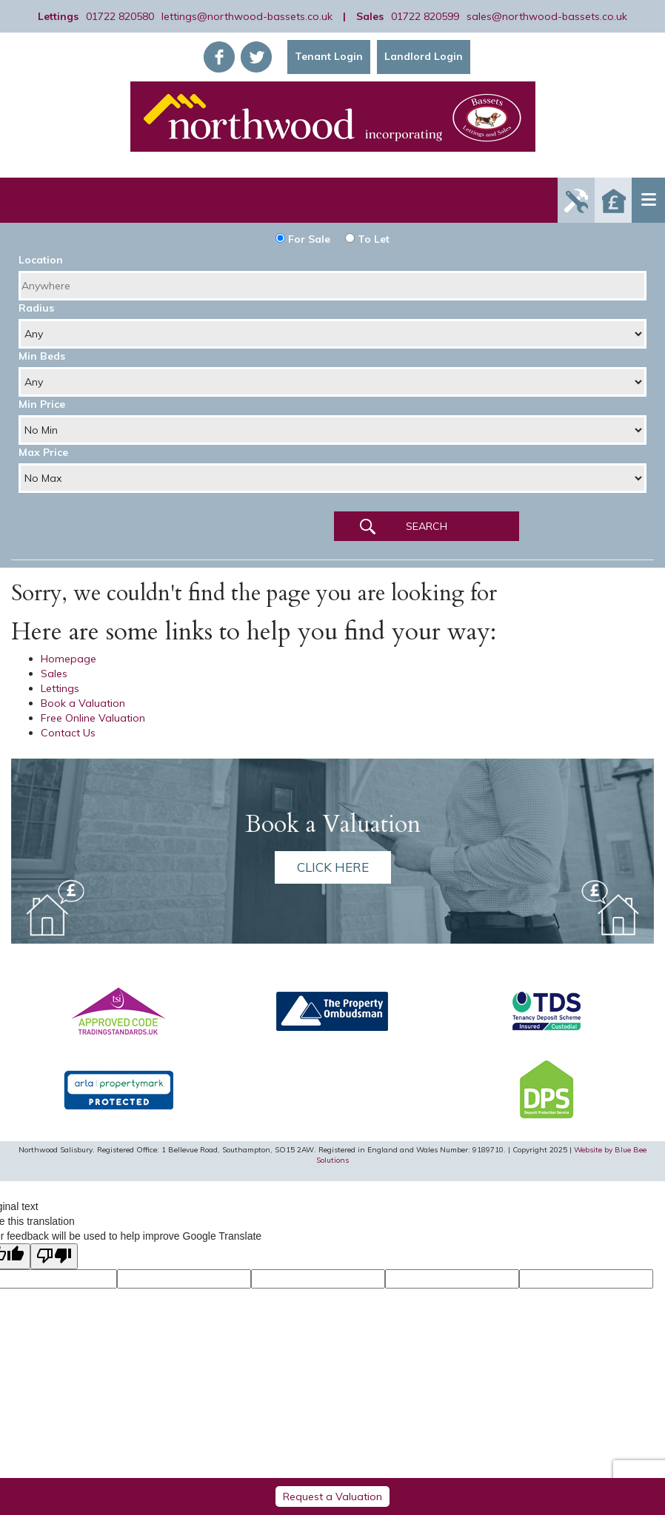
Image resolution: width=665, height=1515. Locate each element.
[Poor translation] (54, 1256)
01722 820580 (120, 16)
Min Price (42, 404)
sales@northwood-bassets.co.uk (547, 16)
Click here (333, 867)
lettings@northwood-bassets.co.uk (246, 16)
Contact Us (68, 732)
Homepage (68, 658)
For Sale (302, 239)
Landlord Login (423, 56)
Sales (54, 673)
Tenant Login (329, 56)
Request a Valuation (332, 1496)
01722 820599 (425, 16)
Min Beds (42, 356)
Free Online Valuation (93, 718)
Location (41, 259)
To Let (367, 239)
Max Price (43, 452)
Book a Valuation (83, 703)
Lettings (60, 688)
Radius (36, 308)
